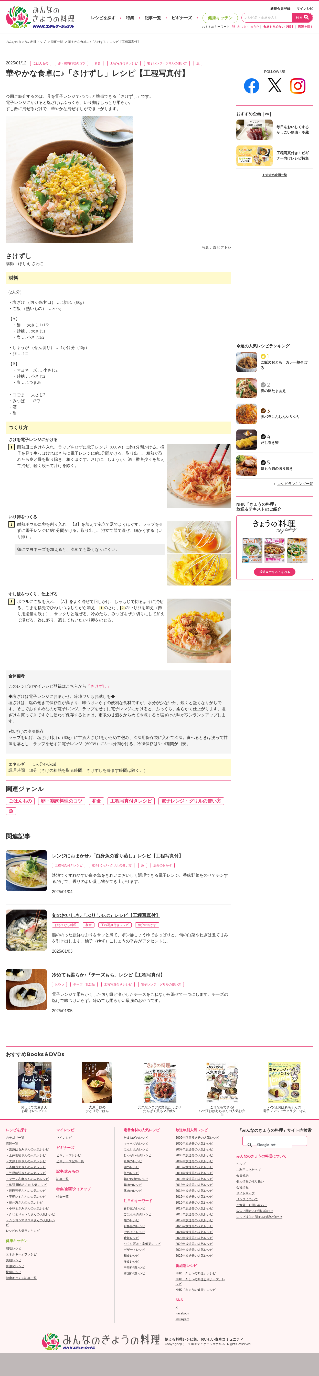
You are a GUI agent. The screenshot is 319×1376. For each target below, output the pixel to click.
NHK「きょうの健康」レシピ (196, 1290)
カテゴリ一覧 (15, 1137)
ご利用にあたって (248, 1170)
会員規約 (242, 1175)
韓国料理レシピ (134, 1273)
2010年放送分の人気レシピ (194, 1167)
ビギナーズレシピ (68, 1155)
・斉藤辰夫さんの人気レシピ (26, 1167)
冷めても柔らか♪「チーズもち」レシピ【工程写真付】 (108, 975)
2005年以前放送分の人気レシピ (197, 1137)
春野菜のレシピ (134, 1208)
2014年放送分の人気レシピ (194, 1191)
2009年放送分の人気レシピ (194, 1161)
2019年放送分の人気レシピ (194, 1220)
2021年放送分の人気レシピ (194, 1232)
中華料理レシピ (134, 1267)
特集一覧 (62, 1196)
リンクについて (247, 1199)
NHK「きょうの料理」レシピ (196, 1273)
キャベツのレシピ (136, 1143)
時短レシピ (131, 1238)
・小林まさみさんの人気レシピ (27, 1208)
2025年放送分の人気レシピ (194, 1255)
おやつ (59, 984)
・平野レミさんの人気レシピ (26, 1196)
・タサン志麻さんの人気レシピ (27, 1179)
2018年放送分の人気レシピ (194, 1214)
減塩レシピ (13, 1248)
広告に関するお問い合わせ (254, 1211)
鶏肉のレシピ (133, 1185)
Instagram (182, 1319)
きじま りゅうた (248, 26)
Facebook (182, 1313)
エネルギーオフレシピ (21, 1254)
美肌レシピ (13, 1260)
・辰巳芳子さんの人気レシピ (26, 1191)
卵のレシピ (131, 1167)
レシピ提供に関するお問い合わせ (259, 1217)
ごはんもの (40, 63)
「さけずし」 (98, 686)
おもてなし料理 (65, 925)
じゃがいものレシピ (137, 1155)
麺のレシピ (131, 1220)
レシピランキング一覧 (295, 484)
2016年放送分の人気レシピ (194, 1202)
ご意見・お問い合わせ (251, 1205)
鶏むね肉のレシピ (136, 1179)
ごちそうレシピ (134, 1232)
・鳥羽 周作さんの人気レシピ (26, 1185)
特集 (130, 18)
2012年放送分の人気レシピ (194, 1179)
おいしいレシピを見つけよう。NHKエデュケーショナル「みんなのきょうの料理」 (40, 17)
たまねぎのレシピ (136, 1137)
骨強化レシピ (15, 1266)
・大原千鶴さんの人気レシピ (26, 1161)
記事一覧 (153, 18)
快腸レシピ (13, 1272)
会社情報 (242, 1187)
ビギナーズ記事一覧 (70, 1161)
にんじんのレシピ (136, 1149)
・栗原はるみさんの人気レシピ (27, 1149)
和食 (97, 63)
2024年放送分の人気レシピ (194, 1250)
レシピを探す (103, 18)
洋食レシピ (131, 1261)
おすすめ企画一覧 (274, 175)
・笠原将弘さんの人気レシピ (26, 1173)
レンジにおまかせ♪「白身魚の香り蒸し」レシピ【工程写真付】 (117, 855)
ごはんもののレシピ (137, 1214)
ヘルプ (241, 1164)
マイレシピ (304, 9)
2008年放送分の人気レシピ (194, 1155)
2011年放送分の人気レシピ (194, 1173)
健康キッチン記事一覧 (21, 1278)
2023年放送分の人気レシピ (194, 1244)
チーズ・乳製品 (84, 984)
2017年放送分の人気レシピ (194, 1208)
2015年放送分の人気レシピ (194, 1196)
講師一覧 (12, 1143)
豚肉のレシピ (133, 1191)
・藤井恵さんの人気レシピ (24, 1202)
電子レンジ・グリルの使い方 (167, 63)
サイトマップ (245, 1193)
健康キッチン (220, 18)
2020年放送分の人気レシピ (194, 1226)
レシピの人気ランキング (23, 1231)
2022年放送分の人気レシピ (194, 1238)
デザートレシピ (134, 1250)
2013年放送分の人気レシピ (194, 1185)
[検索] (274, 1145)
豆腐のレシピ (133, 1161)
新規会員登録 (280, 9)
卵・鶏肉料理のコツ (71, 63)
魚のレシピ (131, 1173)
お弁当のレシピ (134, 1226)
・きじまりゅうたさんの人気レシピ (30, 1214)
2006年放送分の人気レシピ (194, 1143)
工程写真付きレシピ (124, 63)
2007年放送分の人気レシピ (194, 1149)
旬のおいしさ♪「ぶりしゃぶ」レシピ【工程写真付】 (106, 915)
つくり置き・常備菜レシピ (142, 1244)
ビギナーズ (182, 18)
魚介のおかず (162, 865)
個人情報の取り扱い (250, 1181)
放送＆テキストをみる (274, 572)
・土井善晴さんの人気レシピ (26, 1155)
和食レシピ (131, 1255)
